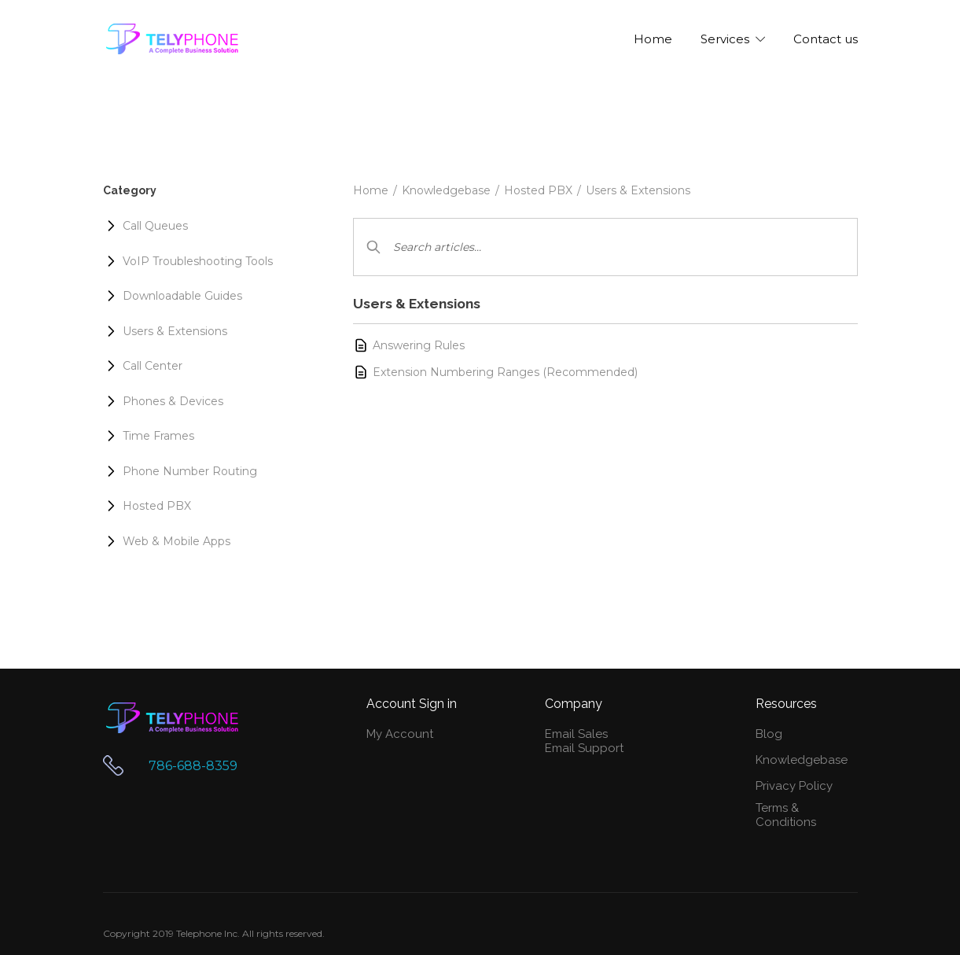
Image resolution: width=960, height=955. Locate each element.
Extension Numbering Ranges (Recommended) (505, 372)
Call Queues (155, 226)
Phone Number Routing (190, 471)
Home (370, 190)
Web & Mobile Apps (176, 541)
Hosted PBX (538, 190)
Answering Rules (419, 345)
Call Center (152, 366)
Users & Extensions (638, 190)
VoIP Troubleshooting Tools (198, 261)
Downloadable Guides (182, 296)
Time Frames (158, 436)
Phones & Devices (173, 401)
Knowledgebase (446, 190)
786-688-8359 (193, 765)
